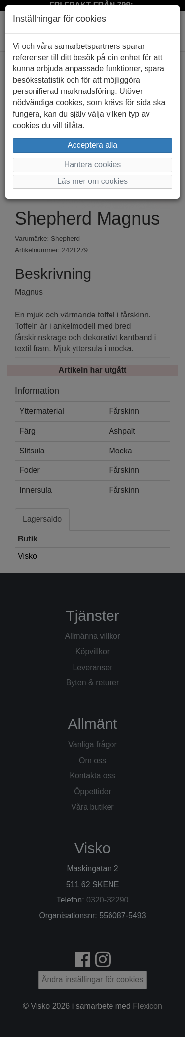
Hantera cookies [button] (92, 164)
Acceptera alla (92, 145)
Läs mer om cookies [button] (92, 181)
